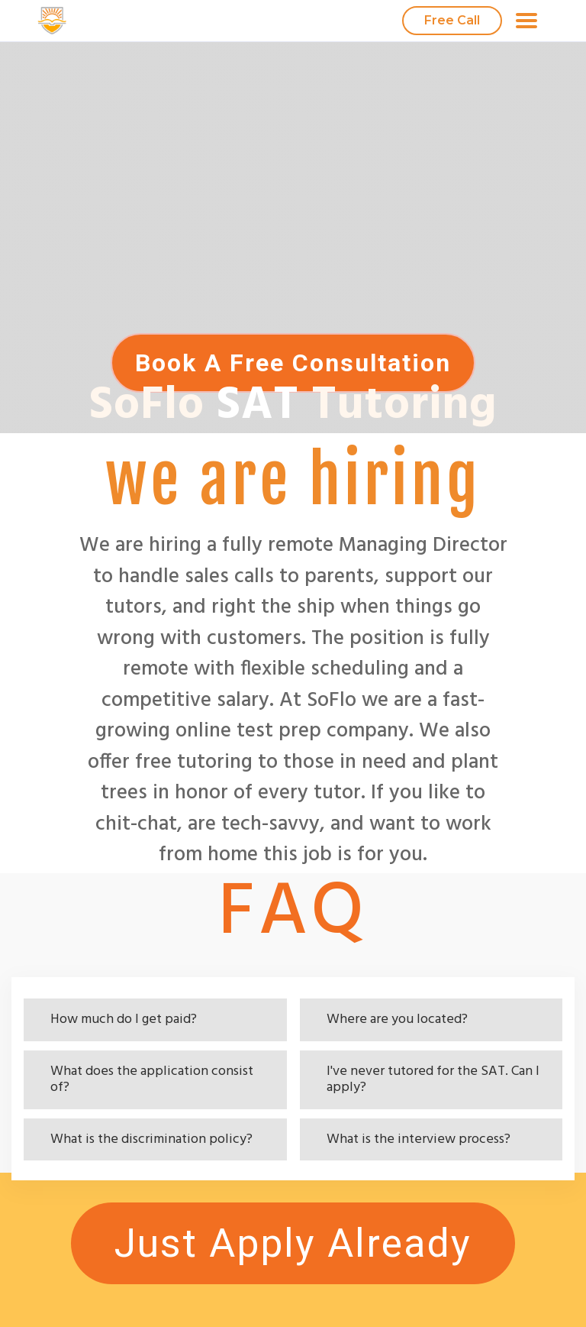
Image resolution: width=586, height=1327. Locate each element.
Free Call (452, 20)
